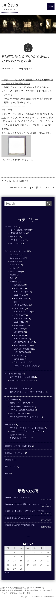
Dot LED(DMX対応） (18, 413)
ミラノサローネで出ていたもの (16, 113)
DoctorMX (14, 261)
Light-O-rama (15, 272)
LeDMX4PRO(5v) (21, 352)
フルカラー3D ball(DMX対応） (22, 407)
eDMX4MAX (19, 285)
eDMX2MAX (19, 288)
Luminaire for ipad (17, 258)
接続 (15, 302)
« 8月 (7, 573)
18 (27, 46)
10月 (28, 48)
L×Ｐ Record (16, 243)
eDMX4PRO (19, 335)
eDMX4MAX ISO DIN (22, 312)
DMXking (13, 282)
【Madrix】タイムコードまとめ (17, 497)
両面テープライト (17, 435)
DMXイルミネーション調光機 (22, 377)
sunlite (12, 268)
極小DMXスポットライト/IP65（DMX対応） (28, 392)
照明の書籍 (8, 460)
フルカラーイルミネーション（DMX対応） (27, 428)
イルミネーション (17, 240)
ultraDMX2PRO (20, 325)
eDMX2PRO (19, 332)
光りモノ (13, 237)
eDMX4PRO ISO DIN (22, 345)
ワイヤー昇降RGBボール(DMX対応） (25, 417)
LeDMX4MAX (19, 308)
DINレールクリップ (21, 362)
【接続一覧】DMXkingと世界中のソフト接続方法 (24, 511)
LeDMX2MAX (19, 315)
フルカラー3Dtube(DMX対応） (22, 410)
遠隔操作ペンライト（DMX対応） (18, 446)
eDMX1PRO (19, 329)
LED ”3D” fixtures (11, 400)
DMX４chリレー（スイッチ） (22, 380)
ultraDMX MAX (20, 295)
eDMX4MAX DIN (20, 319)
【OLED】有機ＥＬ (23, 68)
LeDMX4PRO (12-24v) (23, 349)
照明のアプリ (9, 466)
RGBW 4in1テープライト (20, 438)
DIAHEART (14, 265)
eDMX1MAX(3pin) (21, 292)
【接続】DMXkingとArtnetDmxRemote (19, 525)
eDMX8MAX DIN (20, 298)
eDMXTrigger (19, 359)
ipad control (14, 255)
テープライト (9, 425)
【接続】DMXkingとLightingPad (17, 518)
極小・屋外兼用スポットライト (17, 388)
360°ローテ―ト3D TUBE (20, 403)
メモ (6, 473)
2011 (28, 50)
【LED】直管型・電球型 (20, 230)
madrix (13, 275)
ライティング (9, 226)
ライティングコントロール (15, 251)
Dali (11, 278)
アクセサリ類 (19, 355)
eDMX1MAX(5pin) (21, 305)
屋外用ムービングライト (14, 453)
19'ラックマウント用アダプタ (26, 366)
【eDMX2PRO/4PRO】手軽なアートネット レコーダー (26, 504)
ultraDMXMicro (20, 322)
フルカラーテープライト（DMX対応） (25, 431)
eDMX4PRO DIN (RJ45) (23, 342)
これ (3, 117)
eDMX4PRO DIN (20, 339)
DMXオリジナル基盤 (12, 374)
